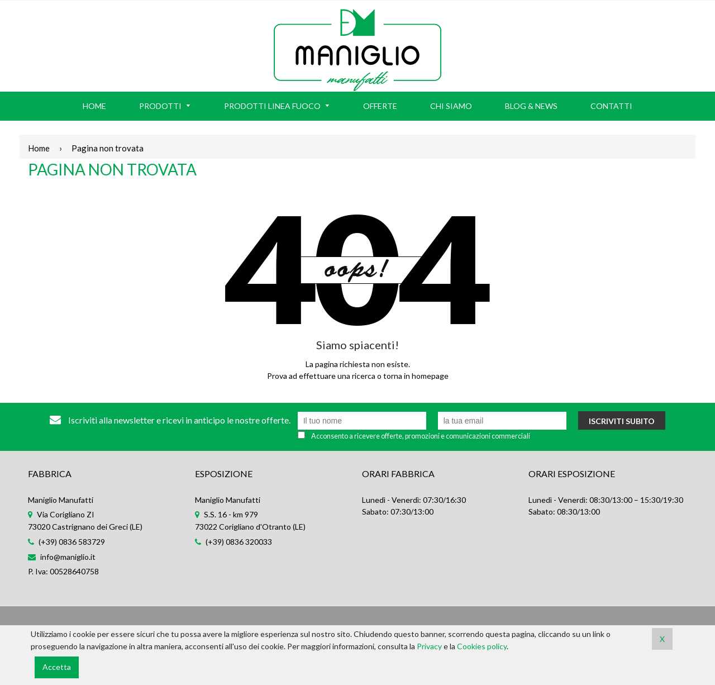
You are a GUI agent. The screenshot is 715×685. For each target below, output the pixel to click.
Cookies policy (482, 646)
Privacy (429, 646)
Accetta (56, 667)
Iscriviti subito (622, 421)
